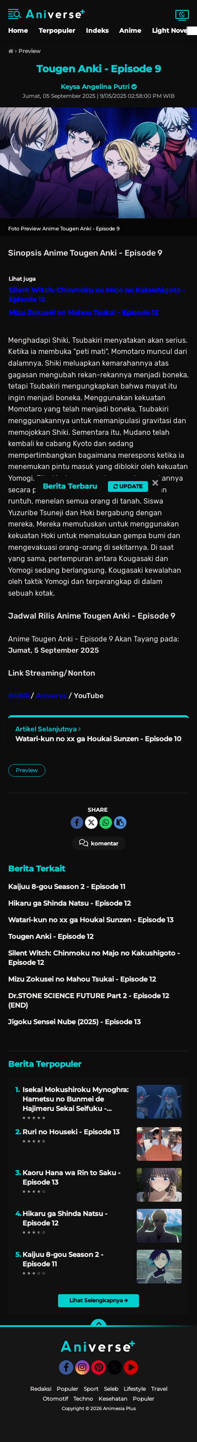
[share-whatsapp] (105, 822)
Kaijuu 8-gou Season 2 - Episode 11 (62, 1259)
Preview (27, 770)
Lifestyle (135, 1388)
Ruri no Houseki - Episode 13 (71, 1132)
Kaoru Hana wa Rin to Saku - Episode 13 (71, 1177)
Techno (83, 1398)
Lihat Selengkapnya (98, 1300)
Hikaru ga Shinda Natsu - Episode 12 (64, 1218)
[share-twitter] (91, 822)
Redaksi (40, 1388)
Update (128, 486)
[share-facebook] (77, 822)
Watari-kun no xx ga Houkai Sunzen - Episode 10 (98, 738)
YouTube (137, 1371)
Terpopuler (57, 31)
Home (18, 31)
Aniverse (51, 695)
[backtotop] (98, 1327)
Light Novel (170, 31)
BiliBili (18, 695)
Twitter (118, 1371)
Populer (67, 1388)
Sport (91, 1388)
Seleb (111, 1388)
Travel (159, 1388)
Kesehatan (112, 1398)
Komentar (98, 842)
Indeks (97, 31)
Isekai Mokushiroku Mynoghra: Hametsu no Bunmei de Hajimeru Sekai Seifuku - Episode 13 (75, 1099)
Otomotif (55, 1398)
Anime (130, 31)
